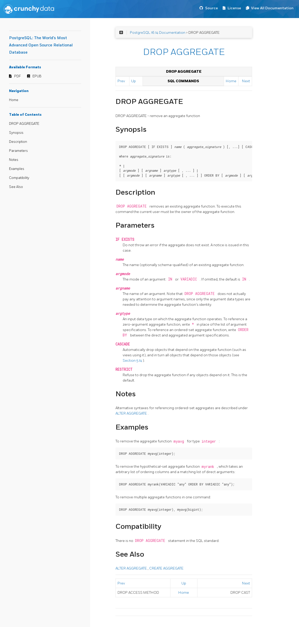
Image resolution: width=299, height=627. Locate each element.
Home (13, 100)
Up (133, 81)
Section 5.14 (133, 360)
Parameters (18, 151)
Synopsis (16, 133)
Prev (121, 81)
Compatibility (19, 178)
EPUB (36, 76)
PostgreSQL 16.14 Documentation (157, 32)
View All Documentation (272, 8)
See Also (16, 187)
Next (246, 81)
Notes (13, 160)
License (234, 8)
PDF (17, 76)
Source (211, 8)
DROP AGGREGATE (24, 124)
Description (18, 142)
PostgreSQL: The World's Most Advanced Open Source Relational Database (41, 45)
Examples (16, 169)
